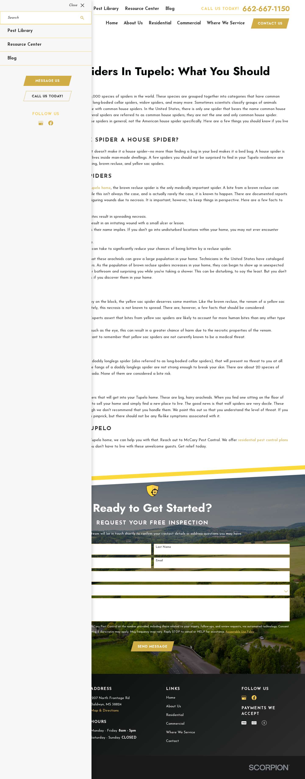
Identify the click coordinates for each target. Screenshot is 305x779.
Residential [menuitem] (160, 23)
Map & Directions (105, 710)
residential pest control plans (263, 440)
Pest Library (106, 9)
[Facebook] (254, 697)
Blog (170, 9)
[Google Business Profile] (243, 697)
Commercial (175, 723)
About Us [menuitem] (133, 23)
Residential (175, 715)
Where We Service (180, 732)
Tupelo (26, 128)
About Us (173, 706)
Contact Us (270, 23)
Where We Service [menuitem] (226, 23)
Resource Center (142, 9)
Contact (172, 741)
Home (170, 697)
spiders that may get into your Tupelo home (73, 188)
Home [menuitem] (112, 23)
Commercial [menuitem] (189, 23)
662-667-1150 (266, 9)
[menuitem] (21, 770)
